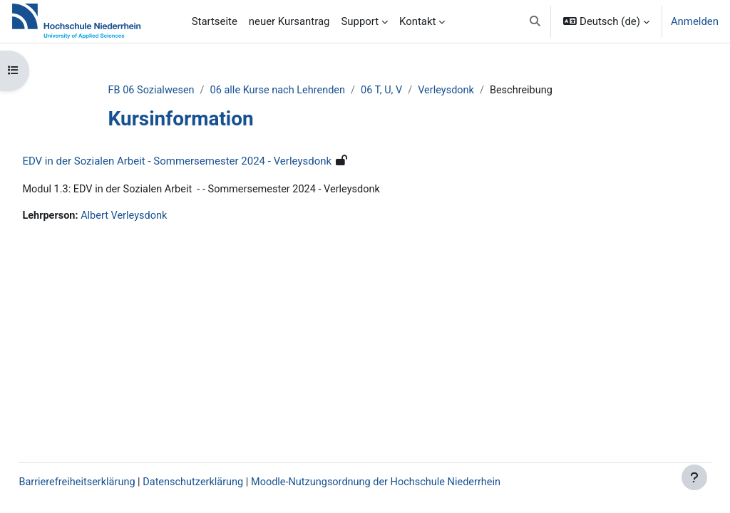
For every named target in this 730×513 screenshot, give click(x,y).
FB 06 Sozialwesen (176, 90)
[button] (535, 21)
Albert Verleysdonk (158, 216)
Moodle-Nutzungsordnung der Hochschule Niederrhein (417, 482)
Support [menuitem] (360, 21)
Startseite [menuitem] (214, 21)
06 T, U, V (412, 90)
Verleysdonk (479, 90)
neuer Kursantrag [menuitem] (289, 21)
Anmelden (695, 21)
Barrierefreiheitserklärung (110, 482)
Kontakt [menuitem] (417, 21)
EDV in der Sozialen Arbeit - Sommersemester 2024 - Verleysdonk (209, 161)
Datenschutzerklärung (230, 482)
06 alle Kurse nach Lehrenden (306, 90)
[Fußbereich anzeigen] (694, 477)
